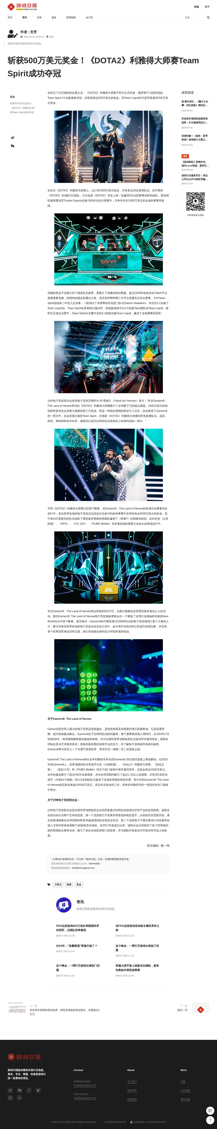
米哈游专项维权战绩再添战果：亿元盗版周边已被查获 (195, 120)
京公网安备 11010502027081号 (148, 1122)
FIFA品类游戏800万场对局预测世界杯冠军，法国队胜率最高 (77, 928)
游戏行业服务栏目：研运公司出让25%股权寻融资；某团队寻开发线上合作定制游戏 (195, 177)
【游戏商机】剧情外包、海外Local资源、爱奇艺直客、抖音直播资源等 (195, 164)
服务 (54, 17)
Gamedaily (94, 863)
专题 (183, 1081)
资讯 (24, 17)
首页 (10, 17)
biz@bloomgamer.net (83, 868)
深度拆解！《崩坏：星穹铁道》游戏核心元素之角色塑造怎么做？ (195, 138)
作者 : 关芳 (28, 32)
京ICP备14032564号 (115, 1122)
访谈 (39, 17)
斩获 (69, 884)
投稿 (196, 6)
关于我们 (132, 1081)
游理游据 (71, 17)
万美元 (58, 884)
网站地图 (185, 1099)
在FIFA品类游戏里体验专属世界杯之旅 (137, 928)
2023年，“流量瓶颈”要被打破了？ (77, 945)
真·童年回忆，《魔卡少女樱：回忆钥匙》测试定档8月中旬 (195, 103)
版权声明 (132, 1090)
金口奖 (89, 17)
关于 (207, 6)
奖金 (79, 884)
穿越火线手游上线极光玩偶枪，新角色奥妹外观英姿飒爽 (137, 967)
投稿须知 (132, 1099)
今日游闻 (185, 1090)
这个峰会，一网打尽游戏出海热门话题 (137, 948)
